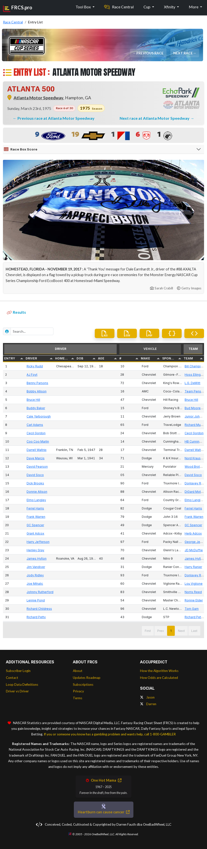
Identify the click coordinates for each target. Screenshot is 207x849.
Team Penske (195, 391)
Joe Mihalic (35, 583)
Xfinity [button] (170, 6)
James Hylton (37, 558)
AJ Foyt (32, 374)
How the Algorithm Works (159, 671)
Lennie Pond (36, 600)
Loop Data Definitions (22, 684)
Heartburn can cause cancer (103, 812)
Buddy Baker (36, 408)
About (77, 671)
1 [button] (171, 631)
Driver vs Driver (17, 691)
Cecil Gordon (36, 433)
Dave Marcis (36, 458)
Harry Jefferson (38, 542)
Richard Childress (39, 609)
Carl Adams (35, 425)
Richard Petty (36, 617)
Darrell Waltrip (37, 450)
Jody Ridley (35, 575)
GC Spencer (35, 525)
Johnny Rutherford (40, 592)
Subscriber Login (18, 671)
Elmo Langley (36, 500)
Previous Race (150, 53)
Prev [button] (160, 631)
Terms (77, 698)
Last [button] (194, 631)
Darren (148, 704)
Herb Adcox (193, 533)
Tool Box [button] (84, 6)
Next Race (183, 53)
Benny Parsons (37, 383)
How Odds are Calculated (159, 678)
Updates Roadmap (86, 678)
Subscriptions (83, 684)
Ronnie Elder (194, 600)
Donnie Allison (37, 491)
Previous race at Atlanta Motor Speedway (56, 118)
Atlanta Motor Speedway (38, 97)
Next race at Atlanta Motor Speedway (155, 118)
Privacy (78, 691)
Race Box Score (20, 149)
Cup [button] (147, 6)
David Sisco (35, 475)
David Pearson (37, 466)
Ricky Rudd (35, 366)
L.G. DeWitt (192, 383)
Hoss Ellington (195, 374)
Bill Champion (194, 366)
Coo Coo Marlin (38, 441)
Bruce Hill (33, 400)
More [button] (194, 6)
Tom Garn (192, 609)
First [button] (148, 631)
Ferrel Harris (35, 508)
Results (16, 312)
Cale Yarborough (39, 416)
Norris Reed (193, 592)
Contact (12, 678)
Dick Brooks (35, 483)
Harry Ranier (193, 567)
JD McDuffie (194, 550)
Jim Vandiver (36, 567)
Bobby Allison (37, 391)
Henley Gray (35, 550)
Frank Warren (36, 517)
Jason (147, 697)
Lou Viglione (194, 583)
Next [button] (181, 631)
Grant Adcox (35, 533)
